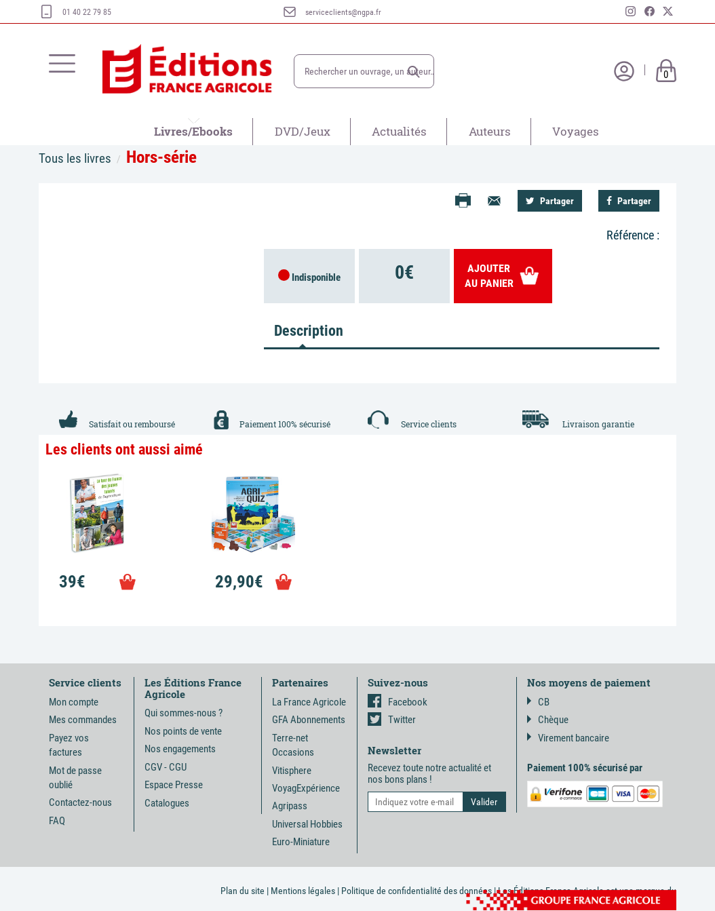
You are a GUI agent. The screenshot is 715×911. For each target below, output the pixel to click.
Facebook (397, 702)
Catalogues (166, 803)
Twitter (392, 720)
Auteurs (490, 131)
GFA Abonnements (308, 720)
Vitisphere (291, 770)
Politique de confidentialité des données (416, 890)
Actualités (399, 131)
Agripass (289, 806)
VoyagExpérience (306, 788)
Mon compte (73, 702)
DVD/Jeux (302, 131)
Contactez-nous (80, 802)
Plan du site (242, 890)
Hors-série (161, 157)
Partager (550, 200)
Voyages (575, 131)
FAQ (57, 821)
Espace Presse (173, 785)
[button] (413, 72)
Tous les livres (75, 158)
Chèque (547, 720)
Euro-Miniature (301, 842)
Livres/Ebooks (193, 131)
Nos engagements (180, 749)
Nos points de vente (183, 731)
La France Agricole (309, 702)
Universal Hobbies (307, 824)
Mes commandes (83, 720)
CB (538, 702)
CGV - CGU (165, 767)
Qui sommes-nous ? (183, 713)
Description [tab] (308, 330)
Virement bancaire (568, 738)
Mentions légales (303, 890)
